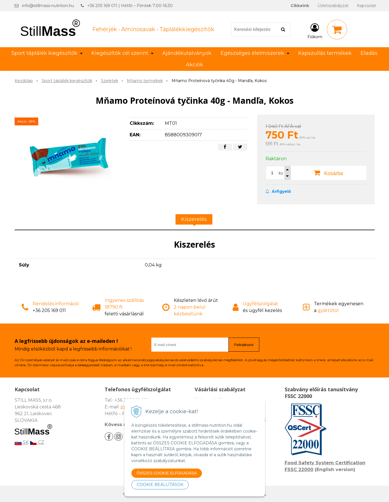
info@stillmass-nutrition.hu (48, 5)
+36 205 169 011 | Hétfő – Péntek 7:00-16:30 (130, 5)
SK (22, 442)
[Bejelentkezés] (314, 30)
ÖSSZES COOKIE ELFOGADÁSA (167, 473)
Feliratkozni (243, 345)
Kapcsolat (366, 5)
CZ (37, 442)
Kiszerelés (194, 219)
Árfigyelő (278, 191)
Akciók (194, 65)
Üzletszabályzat (333, 5)
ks (281, 173)
